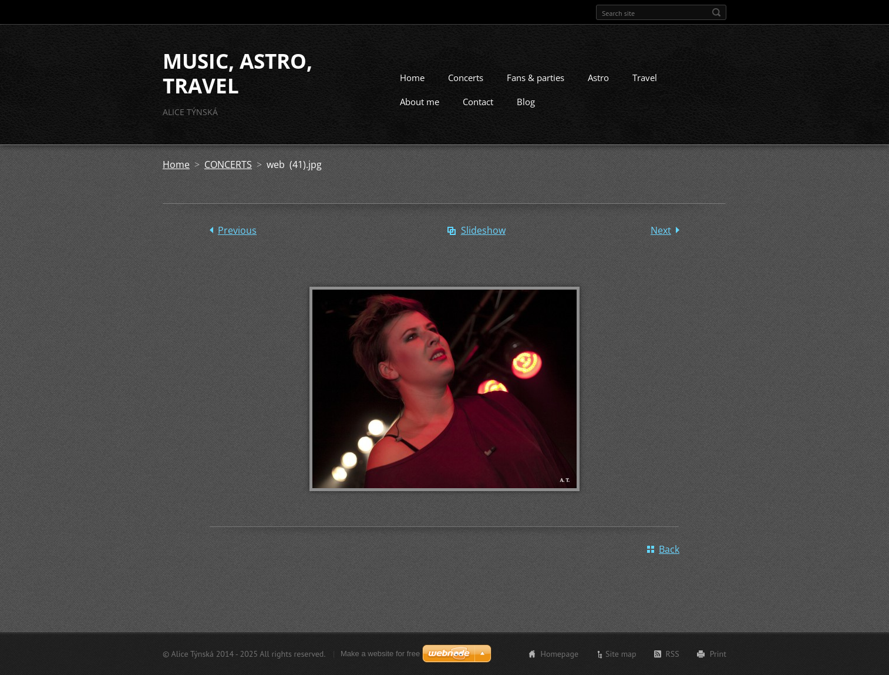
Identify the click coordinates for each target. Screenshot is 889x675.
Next (661, 230)
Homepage (559, 654)
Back (669, 549)
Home (412, 77)
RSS (672, 654)
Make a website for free (380, 653)
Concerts (465, 77)
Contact (478, 102)
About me (419, 102)
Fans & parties (535, 77)
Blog (526, 102)
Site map (621, 654)
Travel (644, 77)
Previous (237, 230)
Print (718, 654)
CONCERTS (228, 164)
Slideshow (483, 230)
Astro (598, 77)
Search (716, 12)
